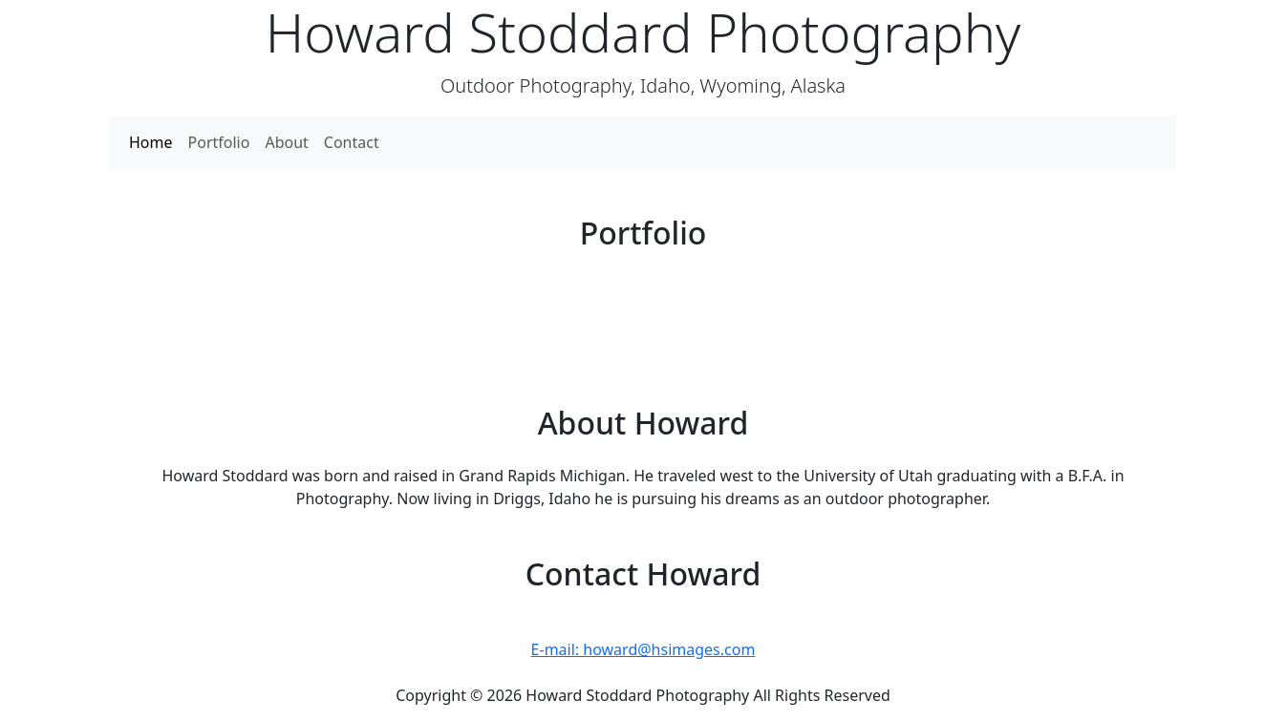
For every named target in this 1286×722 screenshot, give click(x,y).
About (286, 142)
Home (151, 142)
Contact (351, 142)
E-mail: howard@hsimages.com (643, 649)
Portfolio (219, 142)
